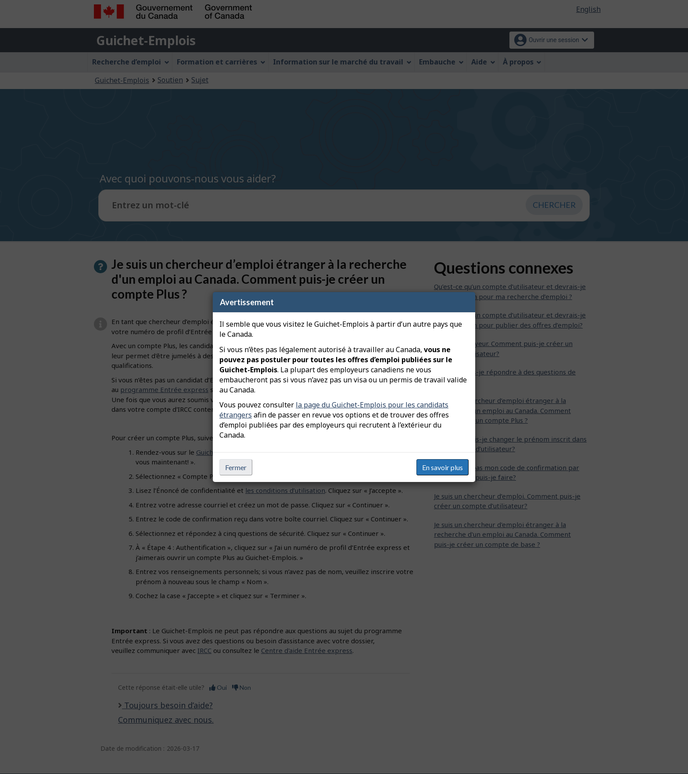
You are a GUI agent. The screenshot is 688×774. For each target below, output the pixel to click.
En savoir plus (442, 467)
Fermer (236, 467)
